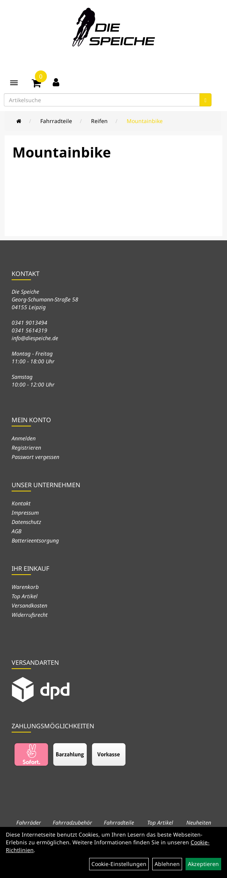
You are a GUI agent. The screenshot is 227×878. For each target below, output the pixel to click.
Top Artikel (25, 596)
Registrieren (26, 447)
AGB (16, 531)
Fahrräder (28, 822)
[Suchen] (205, 99)
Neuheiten (198, 822)
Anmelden (24, 438)
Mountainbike (145, 121)
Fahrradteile (56, 121)
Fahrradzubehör (72, 822)
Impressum (25, 512)
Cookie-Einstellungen (118, 864)
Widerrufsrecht (30, 614)
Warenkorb (25, 586)
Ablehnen (167, 864)
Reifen (99, 121)
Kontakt (21, 503)
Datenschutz (26, 521)
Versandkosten (29, 605)
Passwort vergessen (35, 456)
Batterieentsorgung (35, 540)
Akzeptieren (203, 864)
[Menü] (14, 82)
